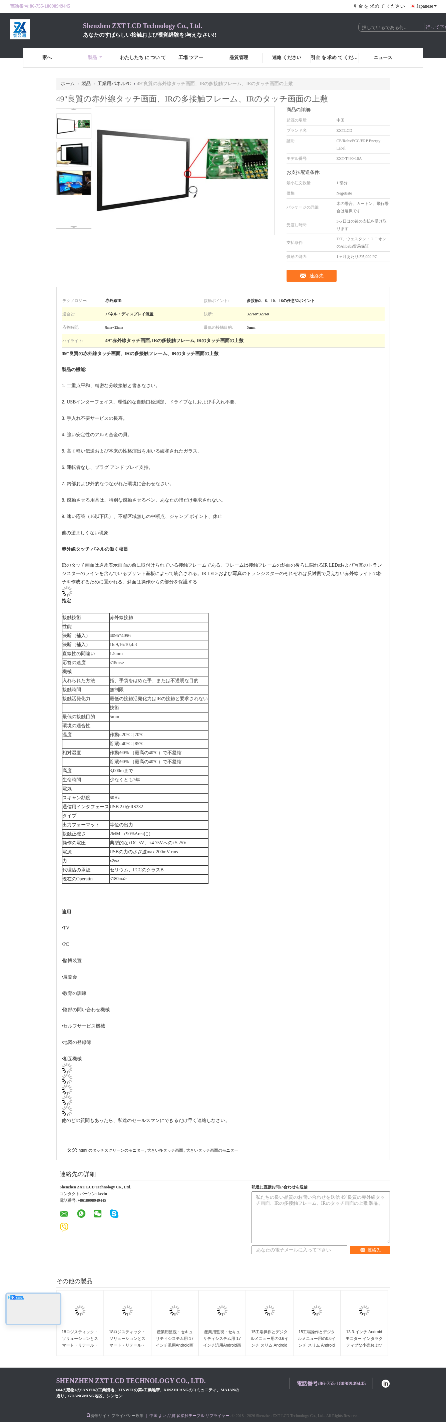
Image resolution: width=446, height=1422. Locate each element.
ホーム (68, 83)
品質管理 (239, 57)
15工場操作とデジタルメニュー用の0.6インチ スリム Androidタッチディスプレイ (269, 1342)
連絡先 (317, 275)
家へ (47, 57)
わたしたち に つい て (143, 57)
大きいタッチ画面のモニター (212, 1150)
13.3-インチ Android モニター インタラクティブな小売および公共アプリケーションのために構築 (364, 1345)
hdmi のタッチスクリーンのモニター (111, 1150)
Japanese (427, 6)
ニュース (383, 57)
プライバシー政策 (127, 1415)
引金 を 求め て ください (379, 6)
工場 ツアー (190, 57)
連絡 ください (287, 57)
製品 (95, 57)
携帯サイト (98, 1415)
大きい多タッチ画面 (165, 1150)
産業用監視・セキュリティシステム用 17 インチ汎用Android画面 (174, 1342)
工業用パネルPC (114, 83)
